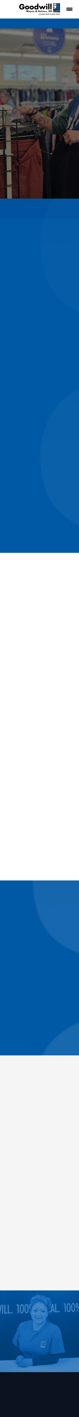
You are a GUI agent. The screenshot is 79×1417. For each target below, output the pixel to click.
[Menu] (69, 9)
